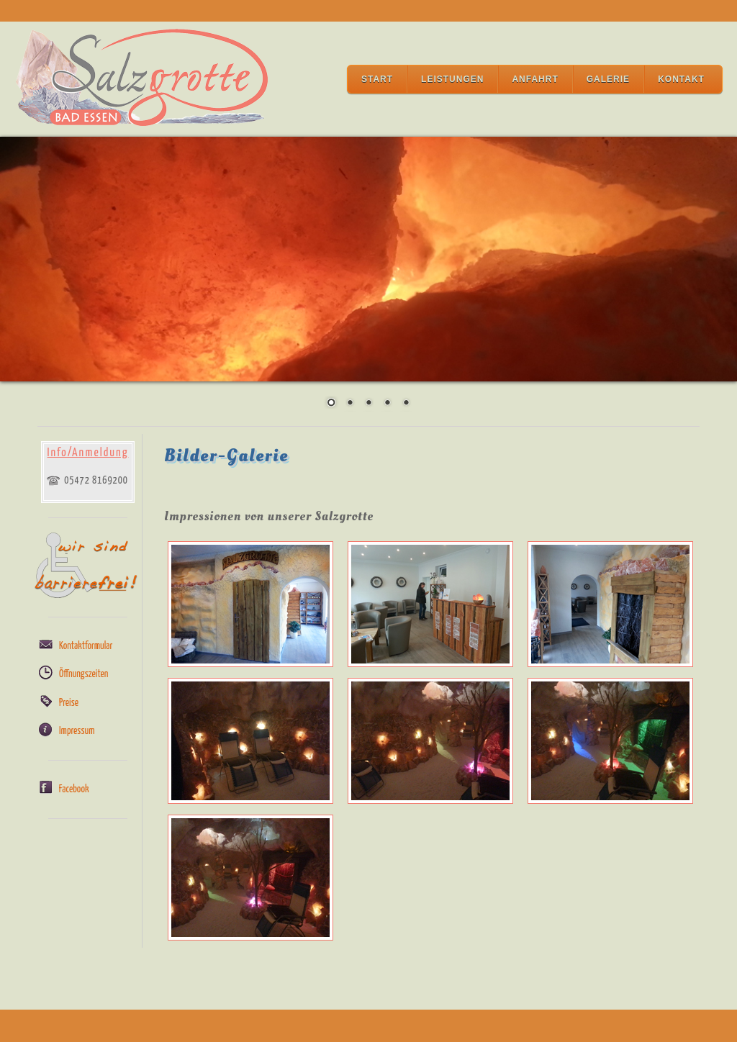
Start (377, 79)
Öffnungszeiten (83, 674)
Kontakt (681, 79)
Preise (68, 703)
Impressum (76, 731)
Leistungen (452, 79)
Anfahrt (535, 79)
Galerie (608, 79)
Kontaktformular (85, 646)
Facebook (74, 789)
